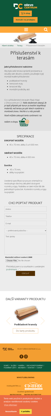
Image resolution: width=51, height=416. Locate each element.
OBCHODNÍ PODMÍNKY (34, 365)
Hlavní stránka (7, 45)
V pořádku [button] (25, 411)
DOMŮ (6, 365)
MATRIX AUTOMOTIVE (32, 395)
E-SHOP (39, 368)
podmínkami (11, 269)
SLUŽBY (13, 365)
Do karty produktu (25, 330)
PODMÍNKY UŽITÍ (10, 368)
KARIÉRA (21, 365)
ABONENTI (22, 368)
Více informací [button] (10, 405)
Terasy (19, 45)
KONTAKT (31, 368)
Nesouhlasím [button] (11, 411)
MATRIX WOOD (15, 395)
